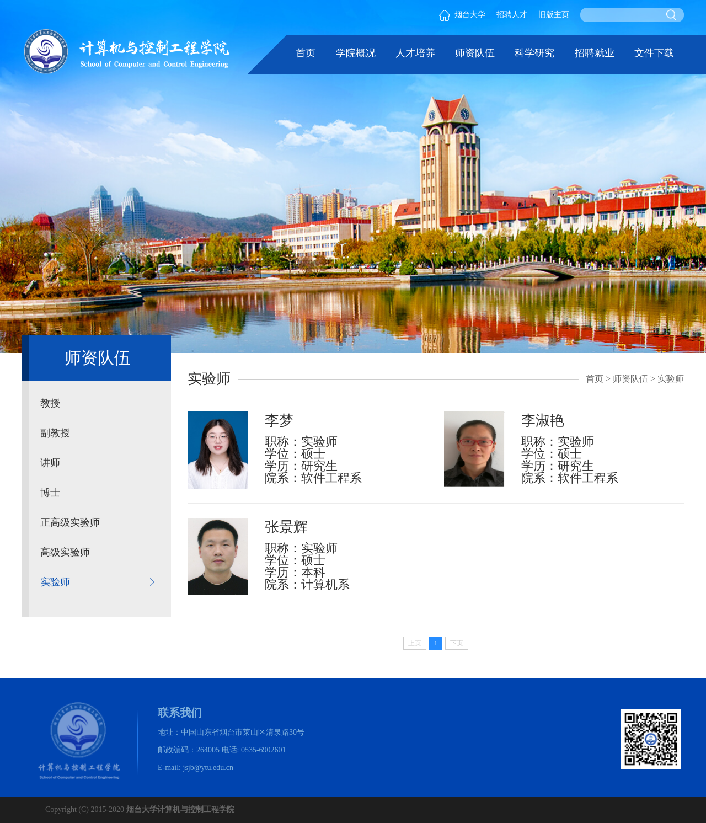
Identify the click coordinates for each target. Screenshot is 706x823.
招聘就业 (594, 52)
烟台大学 (462, 14)
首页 (305, 52)
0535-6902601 (263, 750)
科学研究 (534, 52)
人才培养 (415, 52)
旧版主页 (553, 14)
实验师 (55, 581)
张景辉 (286, 527)
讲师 (50, 462)
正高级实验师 (70, 522)
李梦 (279, 421)
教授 (50, 403)
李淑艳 (542, 421)
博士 (50, 492)
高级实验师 (65, 552)
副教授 (55, 433)
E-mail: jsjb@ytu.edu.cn (195, 767)
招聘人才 (511, 14)
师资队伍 (475, 52)
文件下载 (654, 52)
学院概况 (356, 52)
